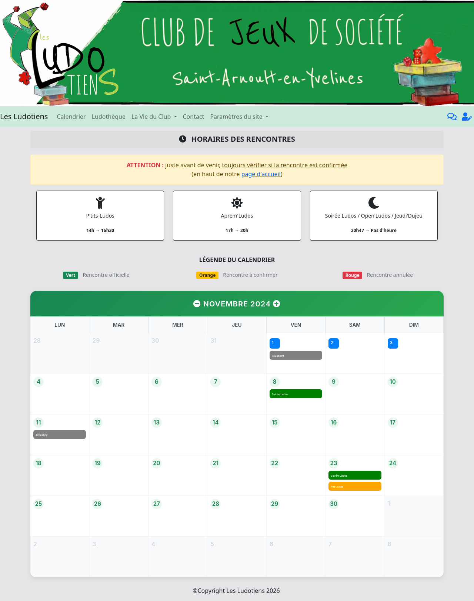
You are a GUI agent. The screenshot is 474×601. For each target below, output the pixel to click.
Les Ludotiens (24, 116)
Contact (193, 117)
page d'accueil (261, 174)
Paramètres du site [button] (237, 117)
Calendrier (71, 117)
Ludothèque (109, 117)
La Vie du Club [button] (151, 117)
